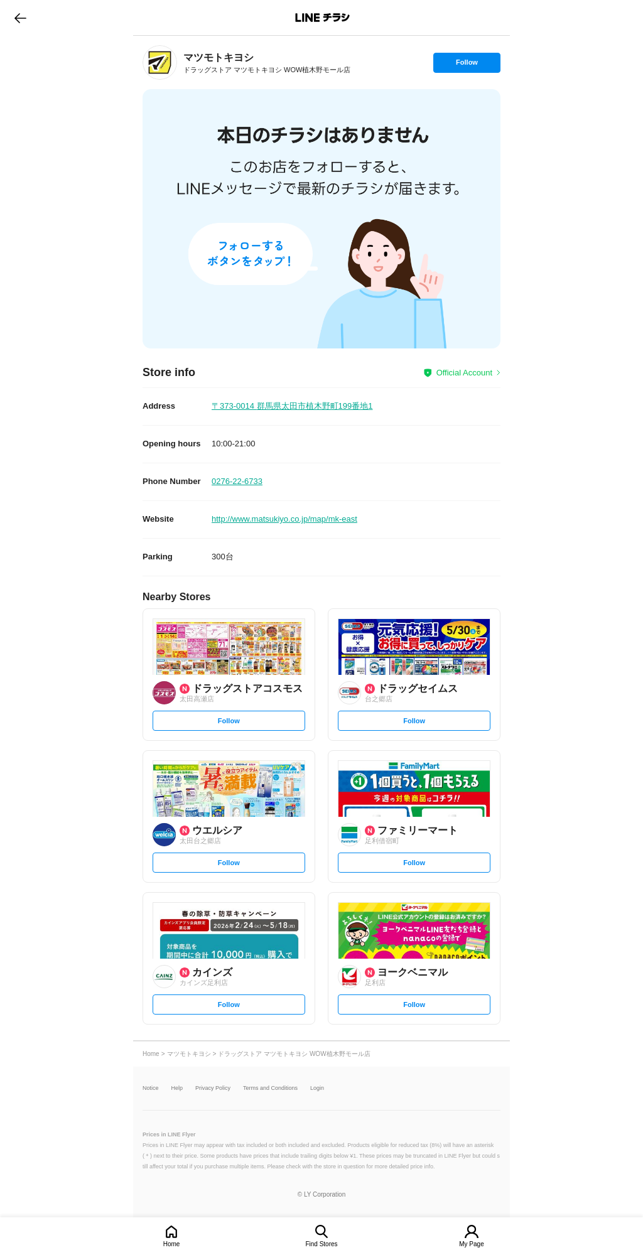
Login (317, 1088)
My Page (471, 1244)
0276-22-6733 (237, 481)
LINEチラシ (322, 17)
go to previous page (20, 17)
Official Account (464, 372)
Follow (466, 65)
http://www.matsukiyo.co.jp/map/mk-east (284, 519)
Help (177, 1088)
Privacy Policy (212, 1088)
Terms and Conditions (270, 1088)
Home (171, 1244)
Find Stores (321, 1244)
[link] (160, 62)
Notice (151, 1088)
